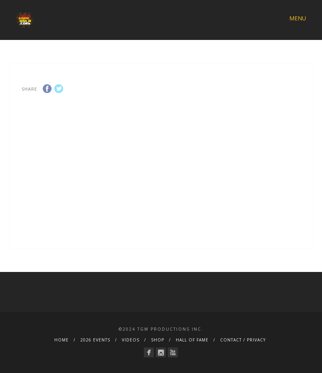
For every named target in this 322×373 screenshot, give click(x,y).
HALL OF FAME (192, 340)
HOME (61, 340)
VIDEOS (130, 340)
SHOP (157, 340)
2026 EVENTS (95, 340)
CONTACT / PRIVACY (243, 340)
